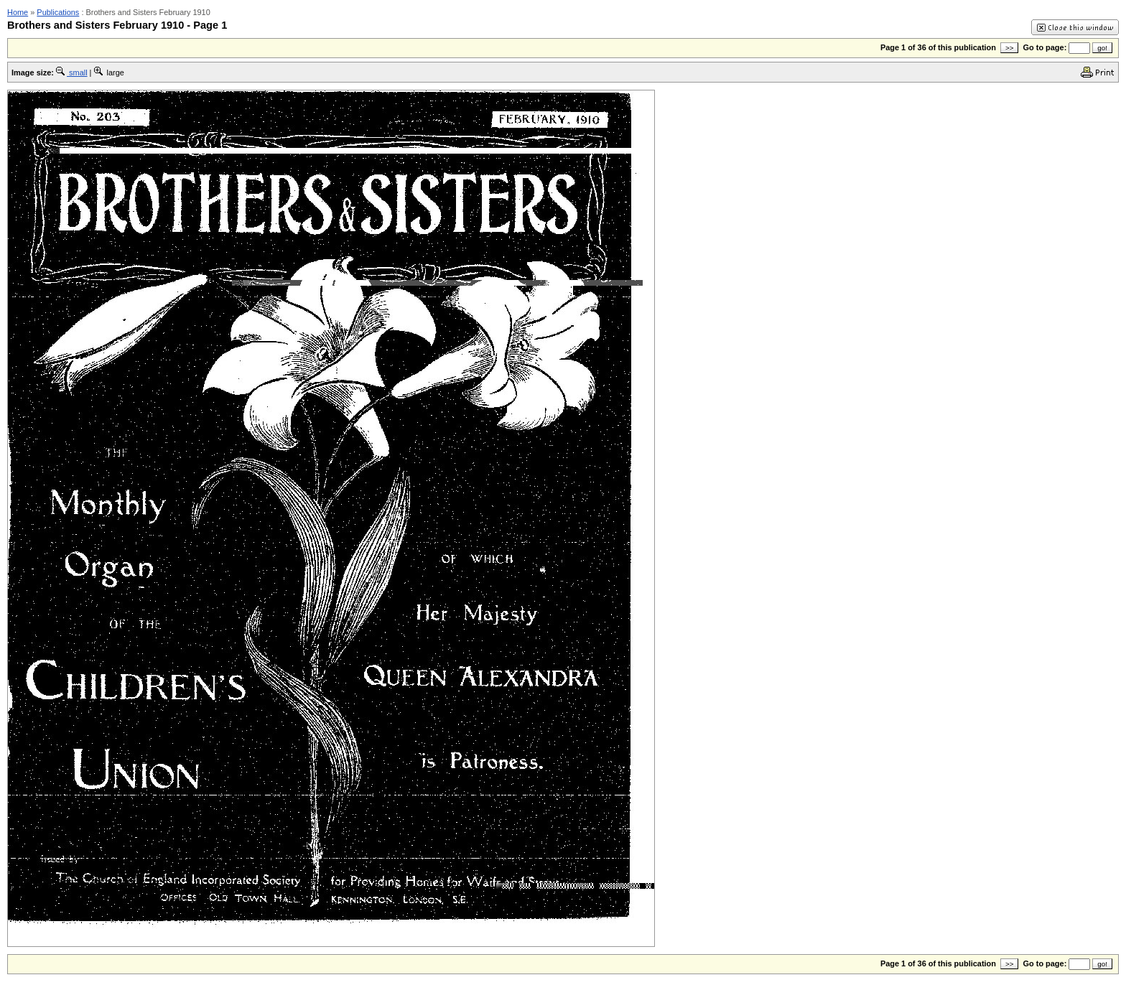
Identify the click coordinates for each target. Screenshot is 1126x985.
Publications (58, 12)
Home (17, 12)
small (72, 72)
